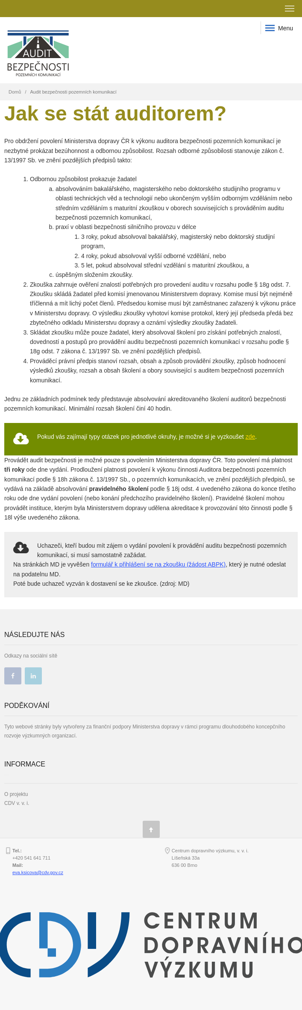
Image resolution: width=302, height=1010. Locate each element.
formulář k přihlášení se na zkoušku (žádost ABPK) (158, 564)
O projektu (16, 794)
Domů (15, 91)
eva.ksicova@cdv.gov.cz (37, 872)
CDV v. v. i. (16, 803)
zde (250, 436)
